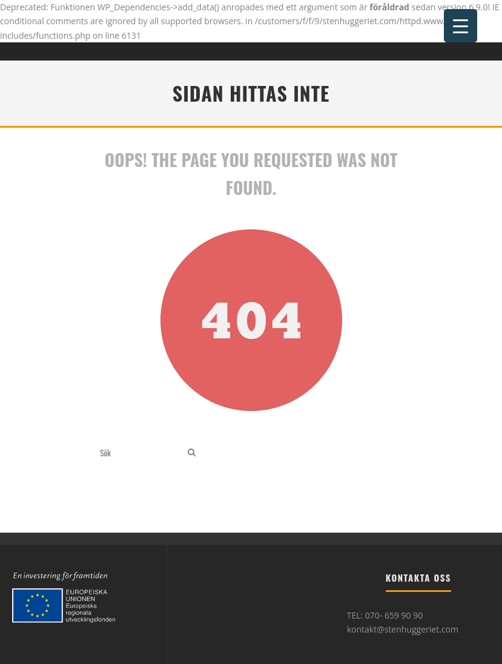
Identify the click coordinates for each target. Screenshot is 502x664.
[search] (191, 452)
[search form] (141, 452)
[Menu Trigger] (460, 25)
